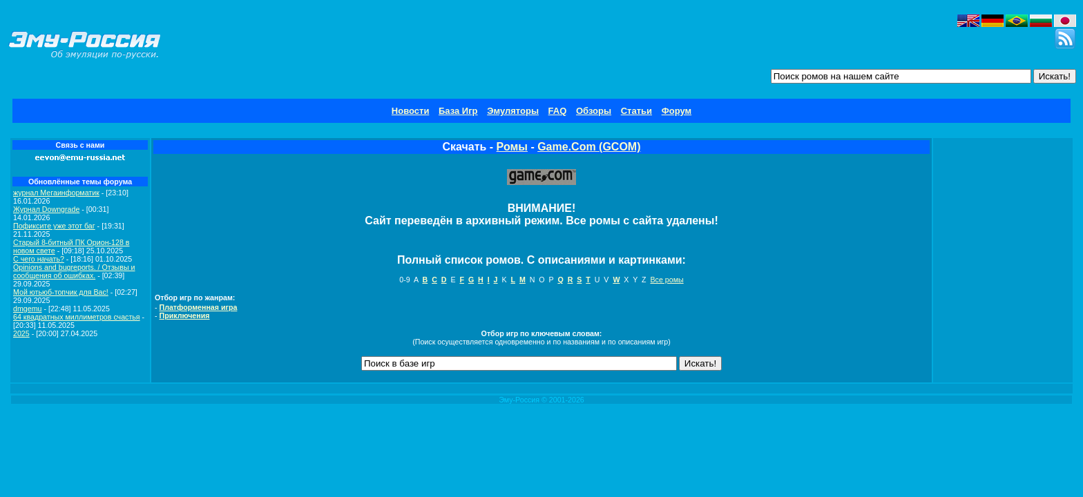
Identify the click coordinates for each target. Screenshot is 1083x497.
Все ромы (666, 279)
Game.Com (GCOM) (588, 147)
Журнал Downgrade (46, 209)
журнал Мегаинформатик (56, 192)
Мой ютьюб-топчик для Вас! (60, 292)
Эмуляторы (513, 111)
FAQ (557, 111)
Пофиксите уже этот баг (54, 226)
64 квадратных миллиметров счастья (76, 317)
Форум (676, 111)
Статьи (636, 111)
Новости (411, 111)
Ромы (512, 147)
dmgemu (27, 308)
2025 (21, 333)
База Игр (458, 111)
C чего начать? (38, 259)
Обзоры (593, 111)
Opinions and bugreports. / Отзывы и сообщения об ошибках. (74, 271)
